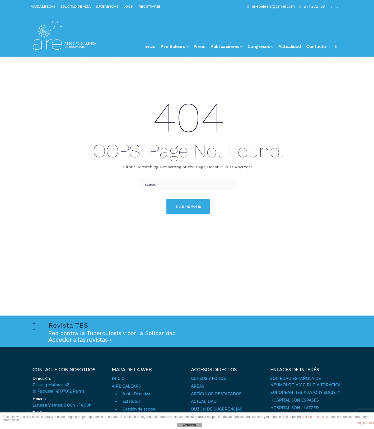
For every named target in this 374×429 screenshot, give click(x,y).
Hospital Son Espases (294, 400)
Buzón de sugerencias (216, 409)
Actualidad (204, 401)
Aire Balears (126, 386)
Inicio (118, 378)
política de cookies (315, 417)
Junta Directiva (136, 394)
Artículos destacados (216, 394)
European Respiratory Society (305, 392)
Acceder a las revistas (77, 339)
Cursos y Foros (208, 378)
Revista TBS (68, 325)
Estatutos (131, 401)
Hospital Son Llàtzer (294, 408)
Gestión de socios (138, 409)
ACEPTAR (189, 425)
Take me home (188, 206)
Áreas (197, 386)
